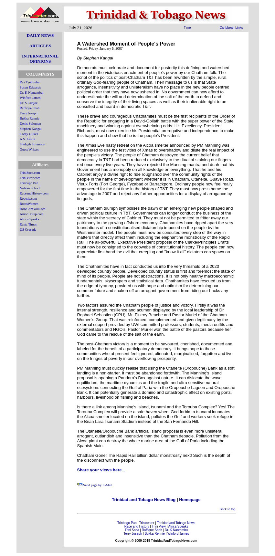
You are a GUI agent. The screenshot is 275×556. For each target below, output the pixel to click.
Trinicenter (146, 523)
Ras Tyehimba (29, 82)
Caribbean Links (231, 27)
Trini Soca (132, 530)
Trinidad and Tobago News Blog (143, 499)
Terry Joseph (28, 113)
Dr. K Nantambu (31, 92)
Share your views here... (101, 469)
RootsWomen (29, 203)
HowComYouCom (32, 209)
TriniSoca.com (30, 172)
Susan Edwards (30, 87)
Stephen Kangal (31, 129)
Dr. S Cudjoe (28, 103)
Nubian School (30, 188)
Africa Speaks (29, 219)
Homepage (189, 499)
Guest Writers (29, 149)
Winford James (30, 98)
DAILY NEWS (40, 35)
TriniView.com (30, 178)
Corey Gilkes (29, 134)
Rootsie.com (28, 198)
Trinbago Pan (29, 183)
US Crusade (28, 229)
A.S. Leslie (27, 139)
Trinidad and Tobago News (176, 523)
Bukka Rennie (29, 118)
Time (187, 27)
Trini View (159, 526)
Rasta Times (28, 224)
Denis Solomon (30, 123)
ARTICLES (40, 45)
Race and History (136, 526)
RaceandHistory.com (34, 193)
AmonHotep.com (32, 214)
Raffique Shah (29, 108)
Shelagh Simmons (32, 144)
